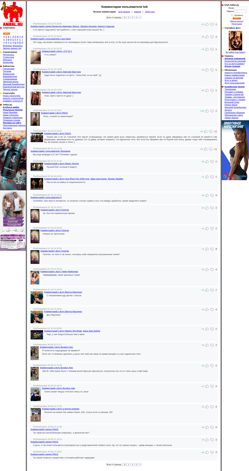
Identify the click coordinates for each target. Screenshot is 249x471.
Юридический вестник (13, 87)
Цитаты (228, 110)
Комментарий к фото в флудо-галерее (60, 409)
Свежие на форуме (234, 78)
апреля (137, 12)
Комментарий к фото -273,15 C (57, 51)
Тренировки (8, 68)
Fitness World (231, 105)
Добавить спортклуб (13, 101)
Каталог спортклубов (13, 98)
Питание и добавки (234, 92)
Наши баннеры (10, 112)
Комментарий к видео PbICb (44, 429)
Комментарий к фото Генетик (54, 210)
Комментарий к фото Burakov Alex (56, 347)
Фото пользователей (234, 83)
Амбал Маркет (232, 118)
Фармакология (10, 76)
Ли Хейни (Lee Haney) (235, 42)
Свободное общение (235, 112)
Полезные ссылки (11, 120)
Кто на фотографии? (235, 63)
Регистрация (237, 24)
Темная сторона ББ (234, 94)
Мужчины (7, 46)
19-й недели (124, 12)
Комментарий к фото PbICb (54, 113)
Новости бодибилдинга (236, 72)
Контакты (7, 128)
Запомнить (238, 15)
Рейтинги (7, 60)
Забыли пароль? (237, 21)
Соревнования (10, 79)
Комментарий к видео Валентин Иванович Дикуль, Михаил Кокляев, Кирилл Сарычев (72, 26)
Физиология (8, 74)
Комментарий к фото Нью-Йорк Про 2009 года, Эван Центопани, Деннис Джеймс (83, 179)
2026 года (150, 12)
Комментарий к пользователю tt (46, 197)
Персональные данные (14, 125)
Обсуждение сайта (234, 115)
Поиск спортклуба (11, 96)
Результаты (8, 54)
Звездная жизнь (10, 81)
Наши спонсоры (10, 115)
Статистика (8, 57)
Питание (7, 71)
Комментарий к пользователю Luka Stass (51, 39)
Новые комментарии (235, 75)
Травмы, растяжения (235, 97)
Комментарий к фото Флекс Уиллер (61, 163)
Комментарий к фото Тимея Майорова (59, 271)
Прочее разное (10, 89)
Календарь (8, 62)
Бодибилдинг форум (235, 87)
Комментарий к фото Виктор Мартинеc (63, 292)
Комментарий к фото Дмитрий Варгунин (61, 72)
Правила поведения (13, 117)
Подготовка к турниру (235, 99)
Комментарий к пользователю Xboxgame (50, 151)
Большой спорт (232, 102)
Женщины (18, 46)
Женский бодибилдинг (14, 84)
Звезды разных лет (12, 48)
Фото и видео (231, 80)
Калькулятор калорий (235, 61)
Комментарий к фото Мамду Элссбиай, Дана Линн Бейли (72, 331)
